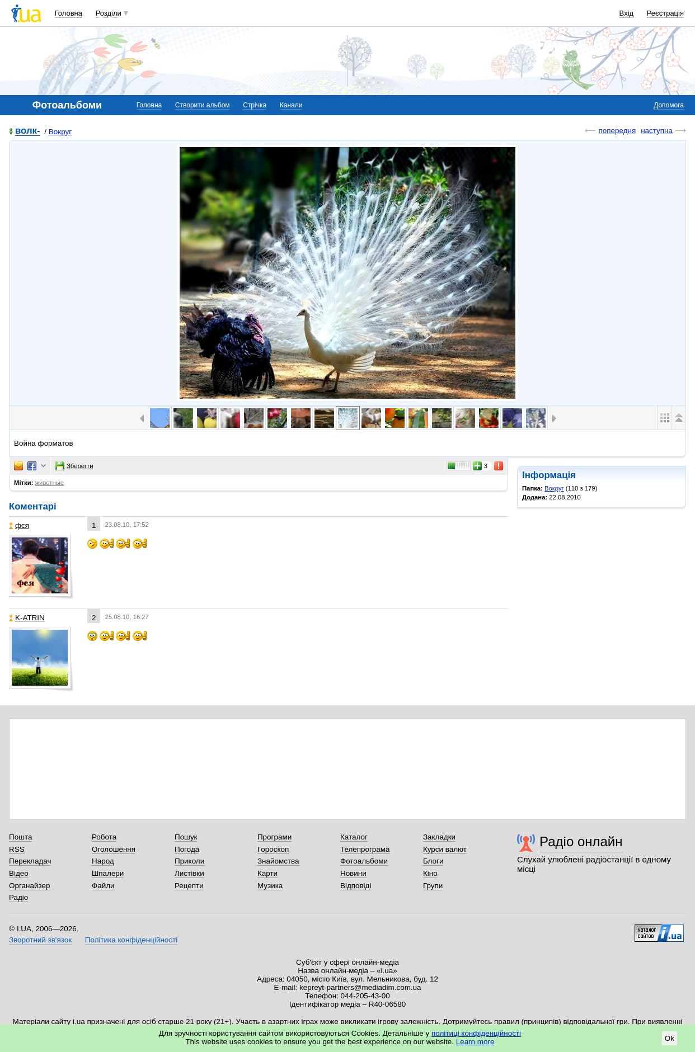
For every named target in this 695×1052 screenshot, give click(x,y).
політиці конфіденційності (476, 1033)
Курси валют (445, 849)
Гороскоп (273, 849)
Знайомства (278, 861)
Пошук (186, 837)
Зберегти (74, 465)
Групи (433, 885)
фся (19, 525)
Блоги (433, 861)
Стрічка (254, 105)
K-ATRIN (27, 618)
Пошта (20, 837)
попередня (617, 130)
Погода (187, 849)
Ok (669, 1038)
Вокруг (60, 132)
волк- (27, 131)
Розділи (108, 13)
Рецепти (189, 885)
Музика (270, 885)
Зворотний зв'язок (40, 940)
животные (49, 482)
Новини (353, 873)
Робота (104, 837)
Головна (68, 13)
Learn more (475, 1041)
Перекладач (30, 861)
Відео (19, 873)
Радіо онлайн (581, 841)
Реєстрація (665, 13)
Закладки (439, 837)
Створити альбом (202, 105)
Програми (274, 837)
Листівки (189, 873)
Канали (291, 105)
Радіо (18, 897)
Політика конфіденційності (131, 940)
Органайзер (29, 885)
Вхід (626, 13)
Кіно (430, 873)
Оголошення (113, 849)
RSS (17, 849)
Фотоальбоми (364, 861)
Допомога (669, 105)
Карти (267, 873)
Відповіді (356, 885)
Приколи (189, 861)
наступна (657, 130)
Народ (103, 861)
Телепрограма (365, 849)
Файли (103, 885)
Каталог (354, 837)
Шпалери (108, 873)
